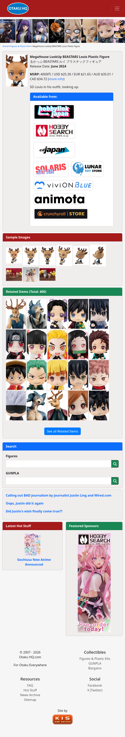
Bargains (94, 668)
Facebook (95, 685)
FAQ (30, 685)
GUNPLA (12, 473)
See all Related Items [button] (62, 431)
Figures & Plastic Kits (20, 46)
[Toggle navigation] (117, 8)
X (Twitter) (94, 690)
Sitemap (30, 700)
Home (5, 46)
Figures (12, 456)
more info (56, 79)
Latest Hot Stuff (18, 526)
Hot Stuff (30, 690)
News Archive (30, 695)
